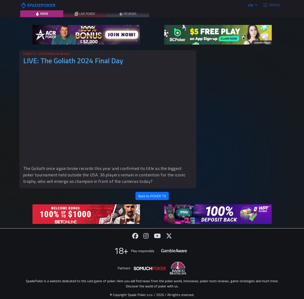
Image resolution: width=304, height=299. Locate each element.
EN (251, 5)
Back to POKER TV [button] (152, 196)
